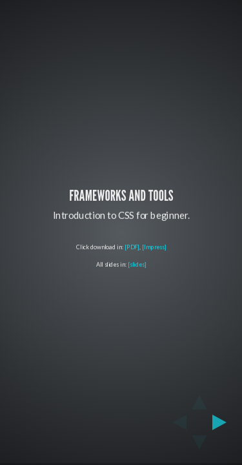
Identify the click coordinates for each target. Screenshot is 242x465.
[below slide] (199, 446)
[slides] (137, 264)
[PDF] (132, 247)
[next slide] (223, 422)
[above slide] (199, 398)
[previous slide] (176, 422)
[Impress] (153, 247)
